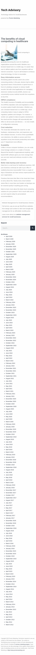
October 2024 (10, 282)
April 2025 (9, 267)
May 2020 (9, 416)
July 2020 (9, 411)
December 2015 (11, 551)
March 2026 (9, 239)
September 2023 (11, 315)
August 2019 (10, 439)
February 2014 (10, 604)
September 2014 (11, 586)
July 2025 (9, 259)
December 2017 (11, 490)
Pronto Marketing (14, 18)
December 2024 (11, 277)
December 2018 (11, 459)
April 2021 (9, 388)
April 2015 (9, 571)
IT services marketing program (22, 644)
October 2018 (10, 465)
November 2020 (11, 401)
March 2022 (9, 361)
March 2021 (9, 391)
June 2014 (9, 594)
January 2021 (10, 396)
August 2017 (10, 500)
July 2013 (9, 612)
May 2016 (9, 538)
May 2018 (9, 477)
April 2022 (9, 358)
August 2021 (10, 378)
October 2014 (10, 584)
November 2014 (11, 581)
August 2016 (10, 530)
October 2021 (10, 373)
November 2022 (11, 340)
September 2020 (11, 406)
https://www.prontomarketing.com (16, 650)
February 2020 (10, 424)
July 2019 (9, 442)
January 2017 (10, 518)
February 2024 (10, 302)
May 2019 (9, 447)
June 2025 (9, 262)
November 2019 (11, 432)
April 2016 (9, 541)
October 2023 (10, 312)
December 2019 (11, 429)
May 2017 (9, 508)
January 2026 (10, 244)
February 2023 (10, 333)
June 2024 (9, 292)
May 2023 (9, 325)
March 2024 (9, 300)
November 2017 (11, 492)
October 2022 (10, 343)
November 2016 (11, 523)
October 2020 (10, 404)
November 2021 (11, 371)
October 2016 (10, 525)
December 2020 (11, 399)
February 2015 (10, 576)
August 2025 (10, 256)
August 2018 (10, 470)
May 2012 (9, 622)
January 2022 (10, 366)
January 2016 (10, 548)
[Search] (32, 228)
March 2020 (9, 421)
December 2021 (11, 368)
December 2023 (11, 307)
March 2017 (9, 513)
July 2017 (9, 503)
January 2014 (10, 607)
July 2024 (9, 289)
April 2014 (9, 599)
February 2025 (10, 272)
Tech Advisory (10, 10)
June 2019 (9, 444)
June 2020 (9, 414)
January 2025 (10, 274)
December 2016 (11, 520)
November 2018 (11, 462)
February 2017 (10, 515)
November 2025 (11, 249)
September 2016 (11, 528)
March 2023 (9, 330)
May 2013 (9, 614)
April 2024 (9, 297)
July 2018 (9, 472)
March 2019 (9, 452)
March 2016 (9, 543)
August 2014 (10, 589)
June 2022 (9, 353)
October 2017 (10, 495)
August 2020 (10, 409)
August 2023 (10, 317)
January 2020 (10, 427)
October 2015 (10, 556)
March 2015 (9, 574)
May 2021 (9, 386)
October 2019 (10, 434)
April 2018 (9, 480)
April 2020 (9, 419)
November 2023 (11, 310)
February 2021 (10, 393)
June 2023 (9, 322)
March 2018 (9, 482)
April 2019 (9, 449)
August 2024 (10, 287)
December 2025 (11, 246)
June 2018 (9, 475)
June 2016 (9, 536)
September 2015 (11, 558)
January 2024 (10, 305)
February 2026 (10, 241)
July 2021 (9, 381)
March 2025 (9, 269)
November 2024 (11, 279)
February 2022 (10, 363)
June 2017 (9, 505)
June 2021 (9, 383)
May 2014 (9, 596)
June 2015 (9, 566)
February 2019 (10, 454)
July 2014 (9, 591)
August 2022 (10, 348)
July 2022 (9, 350)
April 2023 (9, 328)
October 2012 (10, 619)
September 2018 (11, 467)
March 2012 (9, 624)
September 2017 (11, 498)
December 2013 (11, 609)
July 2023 (9, 320)
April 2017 (9, 510)
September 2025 (11, 254)
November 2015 (11, 553)
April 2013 (9, 617)
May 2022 (9, 355)
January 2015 (10, 579)
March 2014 (9, 602)
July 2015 (9, 564)
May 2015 (9, 569)
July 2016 (9, 533)
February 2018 (10, 485)
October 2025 (10, 251)
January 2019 (10, 457)
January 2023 (10, 335)
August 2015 (10, 561)
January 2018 (10, 487)
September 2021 (11, 376)
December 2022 (11, 338)
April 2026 (9, 236)
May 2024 (9, 295)
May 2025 (9, 264)
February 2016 (10, 546)
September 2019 (11, 437)
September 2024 (11, 284)
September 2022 (11, 345)
